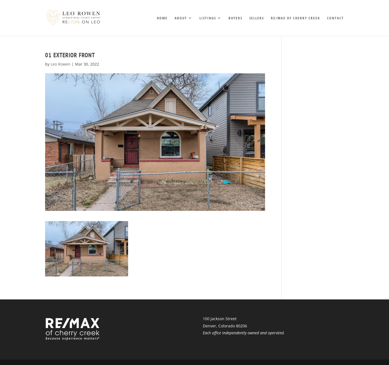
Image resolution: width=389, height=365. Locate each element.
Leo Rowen (61, 64)
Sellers (256, 18)
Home (162, 18)
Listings (207, 18)
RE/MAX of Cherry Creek (295, 18)
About (181, 18)
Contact (335, 18)
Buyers (235, 18)
